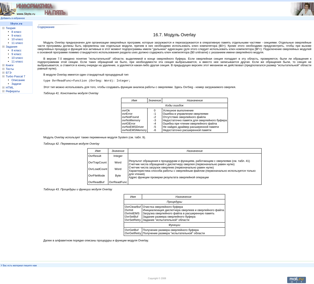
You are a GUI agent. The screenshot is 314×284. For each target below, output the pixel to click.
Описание (18, 80)
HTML (10, 87)
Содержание (46, 27)
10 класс (17, 39)
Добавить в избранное (13, 18)
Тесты (10, 69)
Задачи (16, 83)
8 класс (17, 31)
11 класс (17, 43)
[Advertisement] (17, 163)
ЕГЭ (9, 72)
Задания (11, 46)
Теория (10, 28)
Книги (10, 65)
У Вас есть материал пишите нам (19, 265)
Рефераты (13, 91)
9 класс (17, 35)
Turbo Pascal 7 (15, 76)
